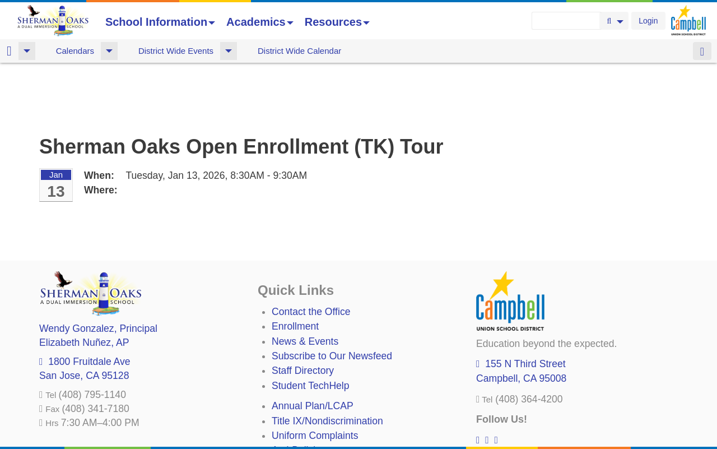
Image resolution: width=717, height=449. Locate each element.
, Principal (98, 269)
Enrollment (295, 267)
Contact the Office (311, 252)
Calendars (75, 50)
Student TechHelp (311, 326)
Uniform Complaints (315, 376)
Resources (337, 22)
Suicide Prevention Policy (327, 406)
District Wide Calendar (299, 50)
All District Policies (312, 421)
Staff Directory (303, 311)
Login (648, 20)
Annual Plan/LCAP (312, 347)
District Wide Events (175, 50)
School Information (160, 22)
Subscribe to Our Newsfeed (332, 297)
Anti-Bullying (299, 391)
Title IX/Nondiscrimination (327, 362)
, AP (84, 283)
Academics (260, 22)
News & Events (305, 282)
